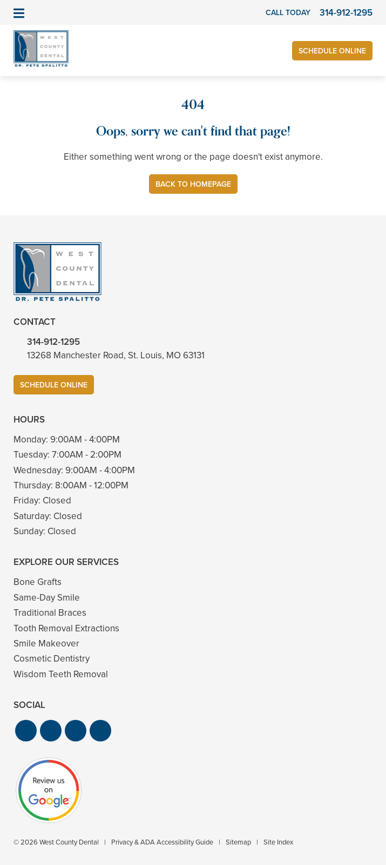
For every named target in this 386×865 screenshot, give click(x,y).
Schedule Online (332, 51)
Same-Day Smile (46, 597)
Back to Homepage (193, 184)
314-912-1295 (53, 342)
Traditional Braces (49, 612)
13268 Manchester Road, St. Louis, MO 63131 (116, 355)
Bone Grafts (37, 582)
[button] (26, 730)
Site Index (278, 842)
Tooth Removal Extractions (66, 628)
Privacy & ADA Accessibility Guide (162, 842)
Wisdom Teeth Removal (60, 674)
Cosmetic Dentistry (51, 658)
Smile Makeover (46, 643)
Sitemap (238, 842)
